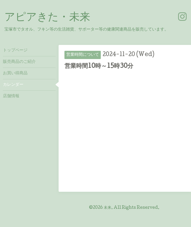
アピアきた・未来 (47, 18)
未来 (107, 208)
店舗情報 (11, 96)
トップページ (15, 50)
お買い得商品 (15, 73)
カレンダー (13, 85)
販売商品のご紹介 (19, 62)
